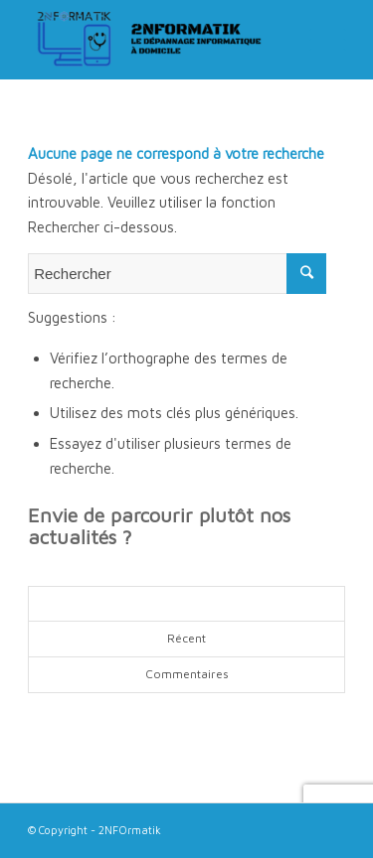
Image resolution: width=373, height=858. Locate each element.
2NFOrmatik (129, 829)
